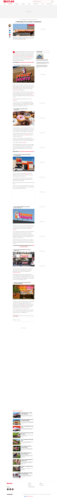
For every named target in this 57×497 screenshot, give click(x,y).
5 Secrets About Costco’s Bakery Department (26, 151)
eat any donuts (26, 134)
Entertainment (35, 3)
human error (24, 306)
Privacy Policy (41, 485)
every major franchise (28, 56)
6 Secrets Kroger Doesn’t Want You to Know (26, 62)
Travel (43, 3)
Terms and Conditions (31, 486)
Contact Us (30, 485)
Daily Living (10, 3)
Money (29, 3)
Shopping (16, 3)
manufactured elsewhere (16, 272)
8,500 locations (17, 55)
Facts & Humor (49, 3)
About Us (29, 483)
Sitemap (40, 483)
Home (21, 19)
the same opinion (23, 142)
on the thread (32, 93)
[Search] (52, 1)
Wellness (23, 3)
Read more (17, 316)
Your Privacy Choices (28, 496)
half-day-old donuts (27, 173)
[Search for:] (42, 1)
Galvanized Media (29, 494)
